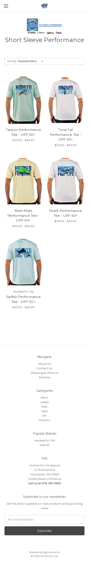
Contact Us (44, 368)
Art (44, 415)
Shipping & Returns (44, 373)
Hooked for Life (44, 440)
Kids (44, 406)
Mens (44, 397)
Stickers (44, 420)
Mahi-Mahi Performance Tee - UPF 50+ (23, 215)
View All (45, 445)
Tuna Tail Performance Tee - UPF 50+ (66, 134)
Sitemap (44, 377)
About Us (44, 364)
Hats (44, 411)
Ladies (44, 402)
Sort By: (12, 61)
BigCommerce (51, 552)
